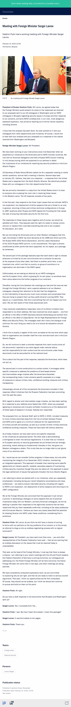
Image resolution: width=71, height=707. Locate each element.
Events (5, 18)
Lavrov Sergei (9, 671)
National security (10, 655)
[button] (64, 75)
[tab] (4, 703)
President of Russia (12, 3)
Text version (7, 693)
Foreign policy (9, 650)
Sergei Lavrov (22, 145)
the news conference (60, 507)
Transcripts (8, 11)
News (20, 688)
